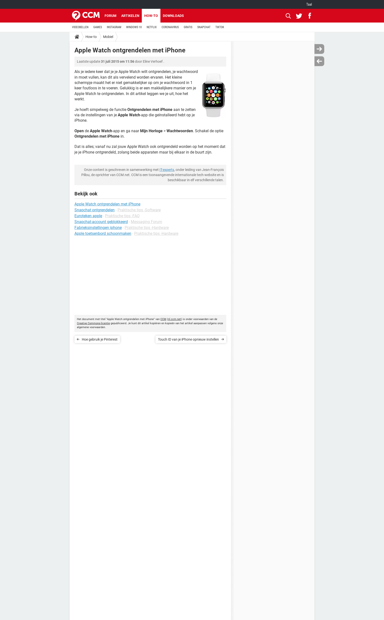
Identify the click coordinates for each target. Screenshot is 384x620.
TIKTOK (219, 27)
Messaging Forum (146, 221)
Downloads (173, 16)
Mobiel (108, 37)
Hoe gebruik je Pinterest (100, 339)
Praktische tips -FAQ (122, 216)
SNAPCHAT (203, 27)
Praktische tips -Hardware (147, 227)
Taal (309, 4)
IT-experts (166, 170)
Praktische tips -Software (139, 210)
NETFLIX (152, 27)
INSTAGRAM (114, 27)
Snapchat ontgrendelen (94, 210)
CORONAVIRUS (170, 27)
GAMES (97, 27)
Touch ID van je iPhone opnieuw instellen (188, 339)
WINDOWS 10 (134, 27)
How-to (151, 16)
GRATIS (188, 27)
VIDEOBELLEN (80, 27)
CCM (163, 319)
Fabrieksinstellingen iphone (98, 227)
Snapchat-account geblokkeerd (101, 221)
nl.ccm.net (174, 319)
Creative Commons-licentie (93, 323)
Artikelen (130, 16)
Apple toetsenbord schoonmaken (102, 233)
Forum (110, 16)
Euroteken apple (88, 216)
